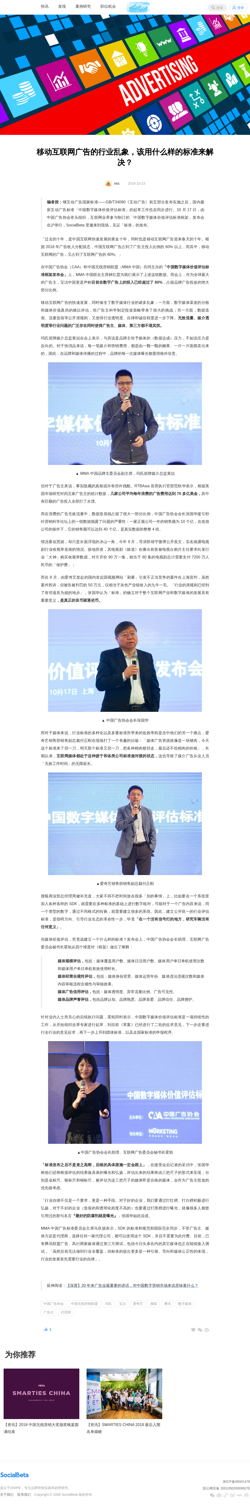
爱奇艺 (138, 1304)
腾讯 (167, 1304)
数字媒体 (185, 1304)
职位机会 (108, 6)
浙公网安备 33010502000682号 (226, 1488)
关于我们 (6, 1494)
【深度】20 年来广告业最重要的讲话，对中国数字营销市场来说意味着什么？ (132, 1285)
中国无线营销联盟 (84, 1304)
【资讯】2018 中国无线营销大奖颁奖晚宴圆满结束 (41, 1428)
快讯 (45, 6)
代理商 (66, 1312)
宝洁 (122, 1304)
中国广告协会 (54, 1304)
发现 (62, 6)
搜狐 (153, 1304)
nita (116, 183)
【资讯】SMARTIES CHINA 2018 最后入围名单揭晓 (123, 1428)
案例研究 (83, 6)
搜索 (219, 8)
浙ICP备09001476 (236, 1481)
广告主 (49, 1312)
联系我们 (24, 1494)
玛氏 (108, 1304)
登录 (240, 8)
